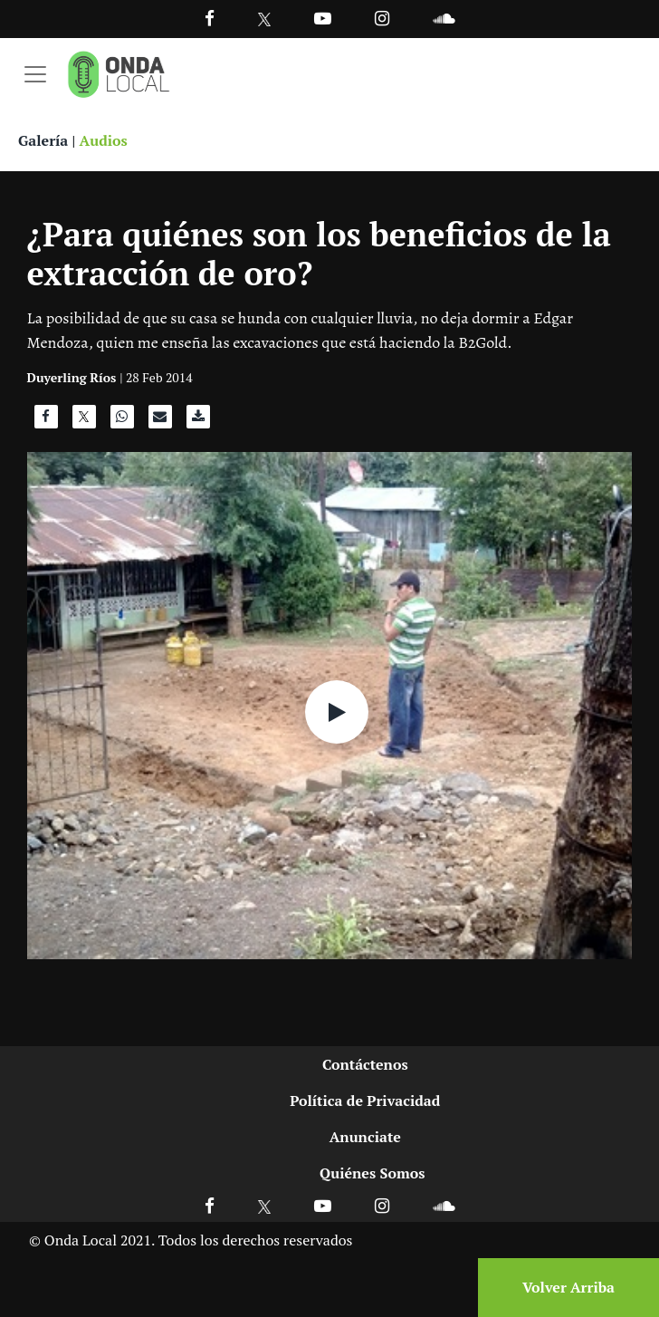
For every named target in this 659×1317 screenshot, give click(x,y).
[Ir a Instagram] (382, 17)
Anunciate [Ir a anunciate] (365, 1137)
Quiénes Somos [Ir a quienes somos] (372, 1173)
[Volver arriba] (563, 1287)
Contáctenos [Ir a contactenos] (365, 1064)
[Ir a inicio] (118, 74)
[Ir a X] (265, 1205)
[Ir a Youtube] (322, 17)
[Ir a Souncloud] (443, 17)
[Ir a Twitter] (265, 19)
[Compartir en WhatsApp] (122, 421)
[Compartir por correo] (160, 421)
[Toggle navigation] (35, 74)
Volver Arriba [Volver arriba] (568, 1287)
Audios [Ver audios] (104, 140)
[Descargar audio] (198, 421)
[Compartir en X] (84, 421)
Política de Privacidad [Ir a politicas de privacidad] (365, 1100)
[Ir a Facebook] (210, 1205)
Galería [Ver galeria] (43, 140)
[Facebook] (210, 17)
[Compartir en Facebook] (46, 421)
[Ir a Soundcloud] (443, 1205)
